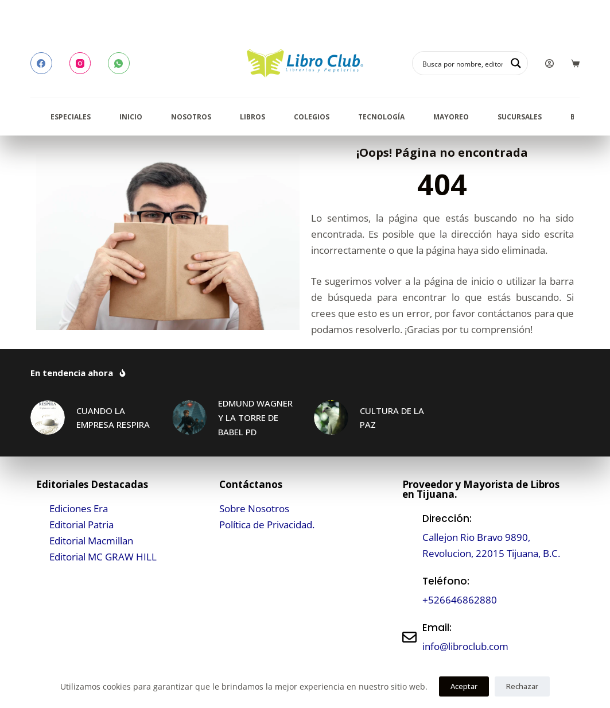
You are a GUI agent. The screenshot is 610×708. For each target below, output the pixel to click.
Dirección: (447, 518)
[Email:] (409, 637)
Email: (437, 628)
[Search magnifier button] (516, 63)
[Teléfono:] (409, 590)
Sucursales (520, 117)
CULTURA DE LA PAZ (392, 418)
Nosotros (191, 117)
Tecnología (381, 117)
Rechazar (522, 686)
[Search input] (462, 63)
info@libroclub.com (465, 646)
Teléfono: (445, 581)
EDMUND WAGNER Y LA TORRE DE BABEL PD (255, 417)
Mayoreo (451, 117)
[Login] (549, 63)
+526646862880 (459, 599)
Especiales (70, 117)
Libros (252, 117)
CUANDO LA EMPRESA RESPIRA (113, 418)
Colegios (311, 117)
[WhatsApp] (119, 63)
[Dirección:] (409, 536)
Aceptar (463, 686)
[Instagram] (80, 63)
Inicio (130, 117)
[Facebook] (41, 63)
